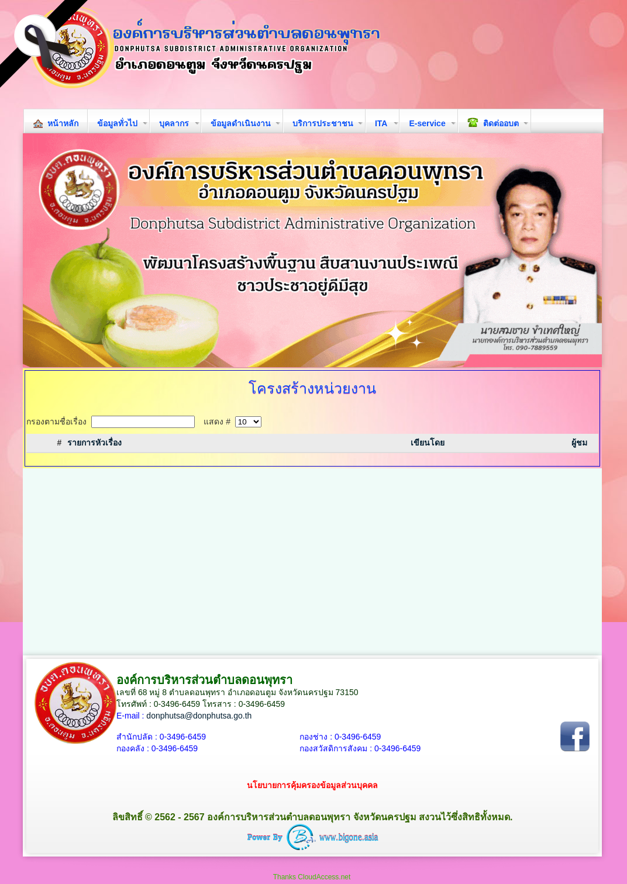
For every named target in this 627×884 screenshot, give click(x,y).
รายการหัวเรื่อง (94, 442)
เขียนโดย (428, 442)
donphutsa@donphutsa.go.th (199, 715)
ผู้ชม (579, 442)
